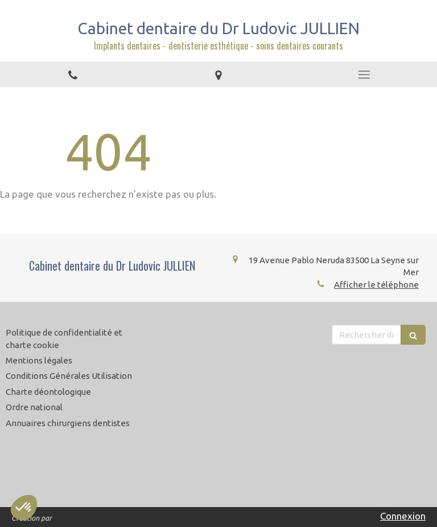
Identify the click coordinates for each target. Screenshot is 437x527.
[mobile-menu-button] (364, 74)
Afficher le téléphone (376, 284)
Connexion (403, 515)
